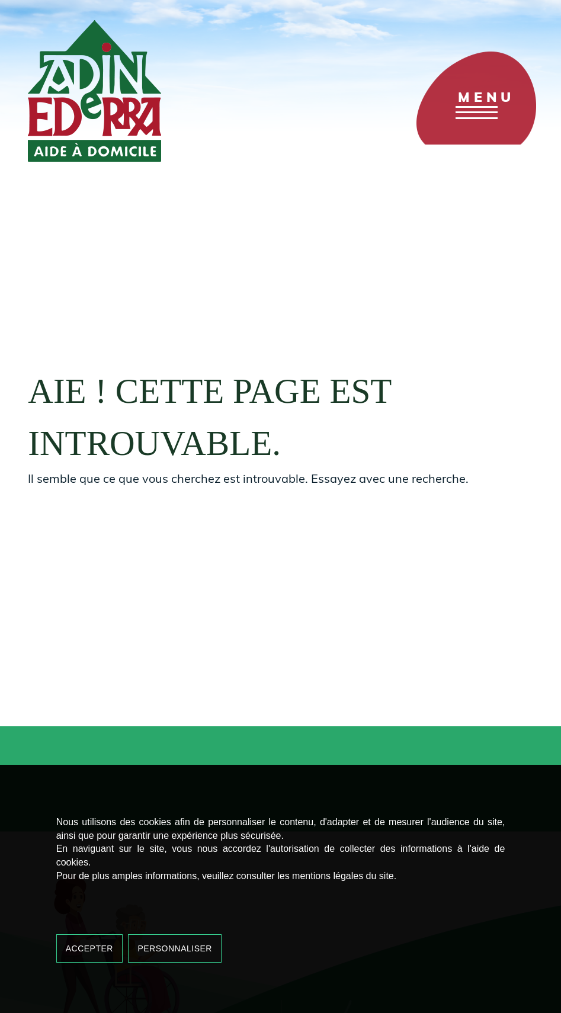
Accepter (89, 948)
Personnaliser (174, 948)
